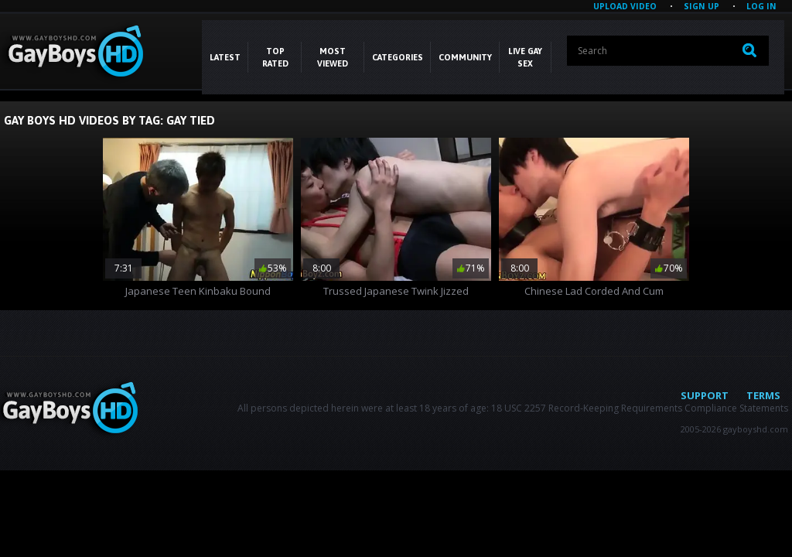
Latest (225, 57)
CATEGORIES (397, 57)
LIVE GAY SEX (525, 57)
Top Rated (275, 57)
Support (705, 395)
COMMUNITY (465, 57)
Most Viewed (332, 57)
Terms (763, 395)
